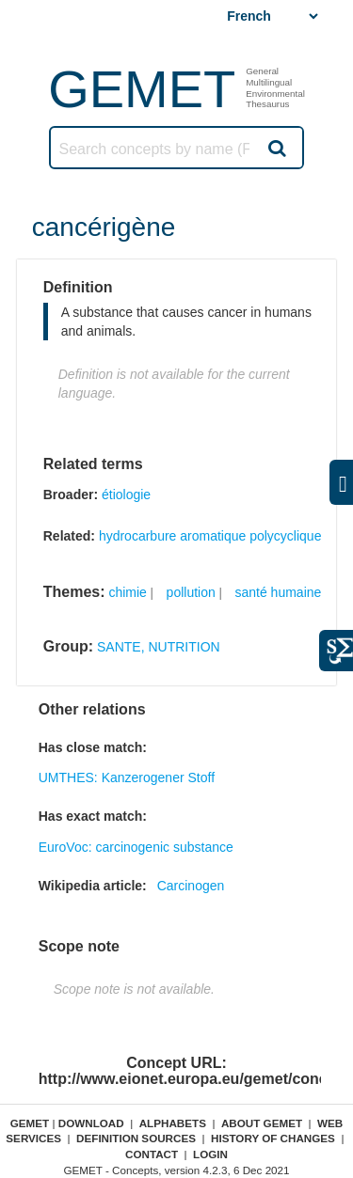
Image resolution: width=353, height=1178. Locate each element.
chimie (127, 592)
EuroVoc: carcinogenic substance (136, 847)
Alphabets (172, 1123)
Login (210, 1154)
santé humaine (277, 592)
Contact (151, 1154)
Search (276, 147)
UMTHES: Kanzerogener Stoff (127, 777)
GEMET (141, 89)
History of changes (273, 1138)
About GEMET (261, 1123)
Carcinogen (191, 885)
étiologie (126, 494)
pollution (191, 592)
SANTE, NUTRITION (158, 646)
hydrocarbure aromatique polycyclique (210, 535)
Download (91, 1123)
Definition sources (136, 1138)
